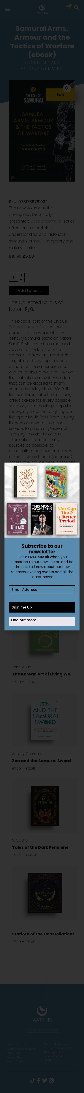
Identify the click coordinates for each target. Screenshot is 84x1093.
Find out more (23, 620)
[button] (72, 470)
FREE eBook (38, 556)
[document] (42, 546)
